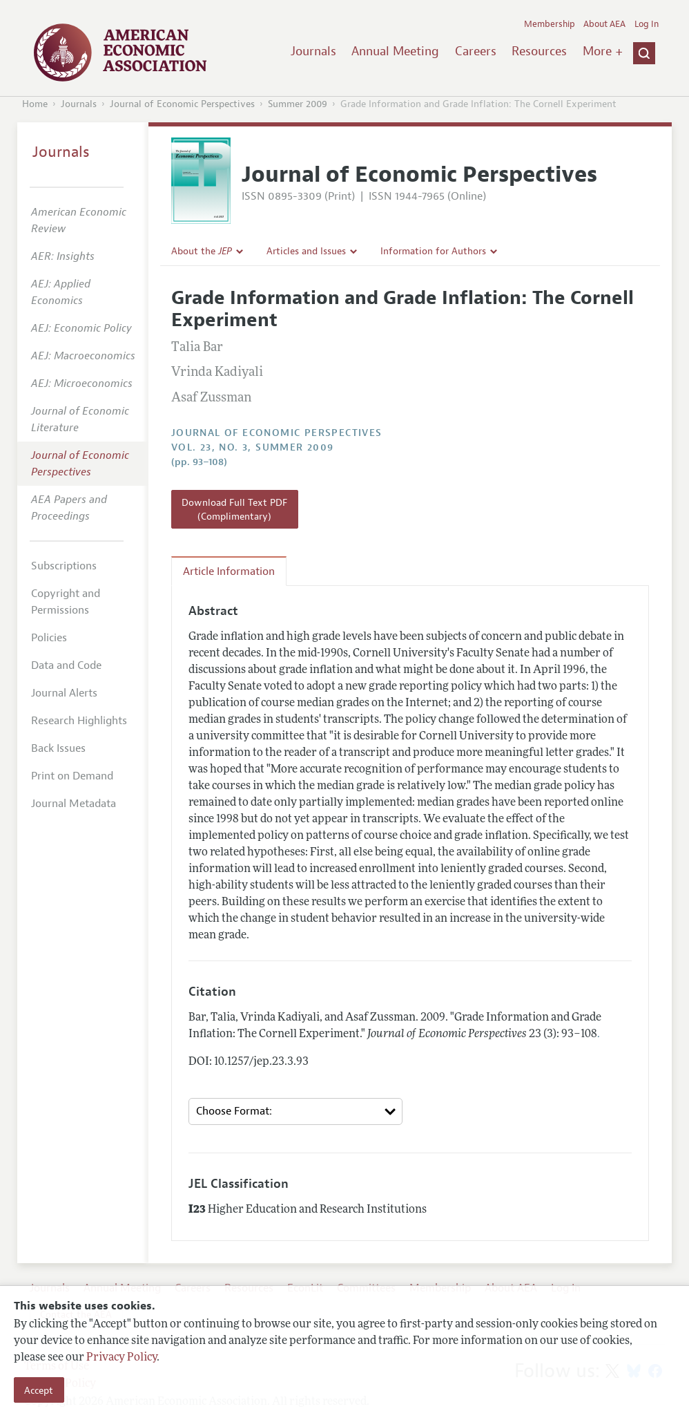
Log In (646, 24)
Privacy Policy (121, 1357)
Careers (475, 51)
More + (603, 51)
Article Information (229, 571)
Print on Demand (72, 776)
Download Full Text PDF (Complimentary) (234, 509)
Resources (539, 51)
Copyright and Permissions (65, 602)
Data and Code (66, 665)
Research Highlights (79, 721)
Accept (38, 1390)
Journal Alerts (64, 693)
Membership (549, 24)
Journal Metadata (73, 804)
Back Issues (58, 748)
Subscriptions (64, 566)
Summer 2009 (297, 104)
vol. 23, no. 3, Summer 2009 (252, 447)
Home (35, 104)
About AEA (604, 24)
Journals (313, 51)
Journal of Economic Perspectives (182, 104)
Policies (49, 638)
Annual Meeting (395, 51)
